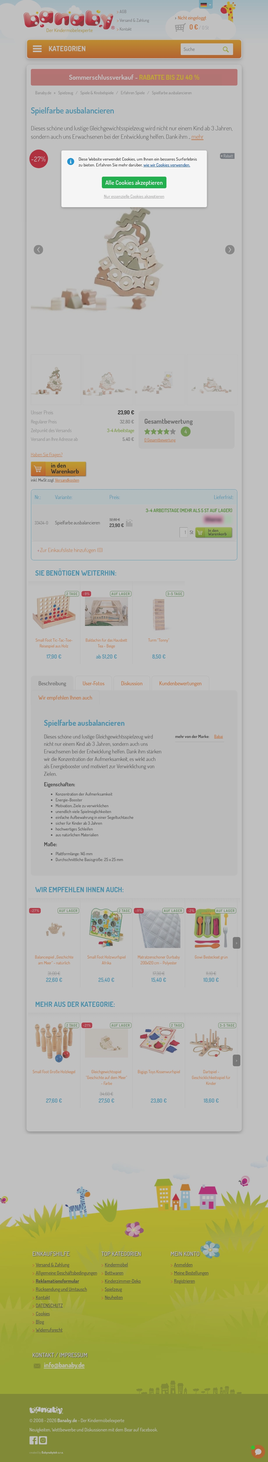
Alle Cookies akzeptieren (134, 182)
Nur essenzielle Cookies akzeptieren (134, 196)
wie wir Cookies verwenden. (166, 165)
